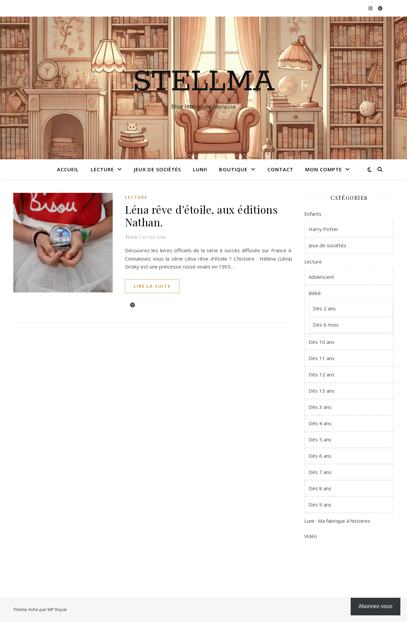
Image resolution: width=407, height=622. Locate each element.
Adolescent (321, 276)
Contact (280, 169)
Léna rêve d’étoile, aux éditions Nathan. (201, 215)
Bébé (315, 293)
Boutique (233, 169)
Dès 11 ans (321, 358)
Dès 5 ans (320, 439)
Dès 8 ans (320, 488)
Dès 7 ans (320, 472)
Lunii (200, 169)
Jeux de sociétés (157, 169)
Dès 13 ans (321, 390)
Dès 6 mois (326, 324)
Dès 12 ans (321, 374)
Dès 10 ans (321, 342)
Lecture (102, 169)
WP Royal (56, 609)
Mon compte (323, 169)
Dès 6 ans (320, 455)
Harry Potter (323, 229)
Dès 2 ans (324, 308)
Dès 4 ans (320, 423)
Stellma (204, 82)
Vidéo (310, 536)
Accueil (68, 169)
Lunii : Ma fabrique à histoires (337, 520)
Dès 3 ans (320, 407)
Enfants (312, 213)
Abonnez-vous (375, 606)
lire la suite (152, 286)
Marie (131, 236)
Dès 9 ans (320, 504)
